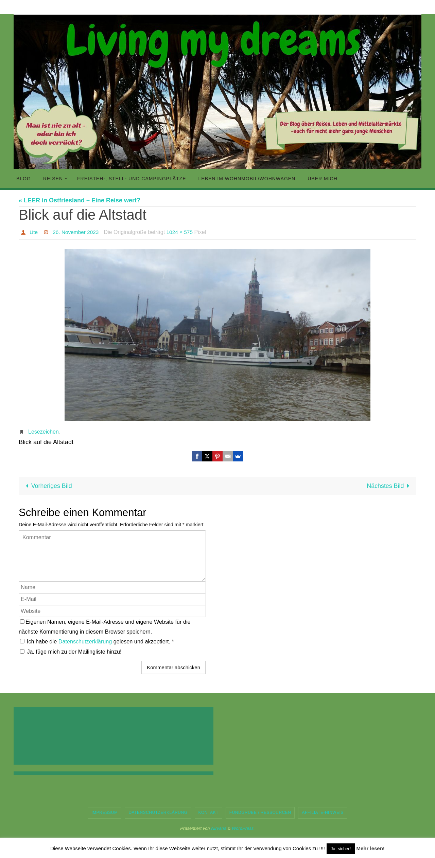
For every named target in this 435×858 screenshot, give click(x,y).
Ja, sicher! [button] (341, 848)
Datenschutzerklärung (86, 642)
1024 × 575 (182, 232)
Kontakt (208, 812)
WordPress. (243, 828)
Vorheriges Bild (47, 485)
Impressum (104, 812)
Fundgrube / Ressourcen (260, 812)
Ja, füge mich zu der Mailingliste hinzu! (71, 652)
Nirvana (218, 828)
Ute (34, 232)
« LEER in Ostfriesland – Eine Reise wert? (79, 200)
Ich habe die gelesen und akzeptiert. (97, 642)
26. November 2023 (77, 232)
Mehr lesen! (370, 848)
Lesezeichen (43, 432)
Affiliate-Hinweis (322, 812)
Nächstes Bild (389, 485)
